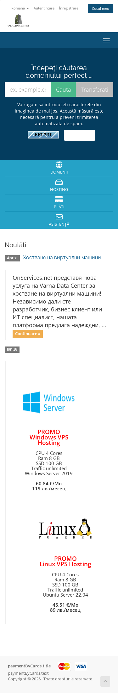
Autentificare (44, 8)
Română (20, 8)
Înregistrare (68, 8)
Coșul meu (100, 8)
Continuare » (27, 333)
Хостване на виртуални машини (62, 258)
